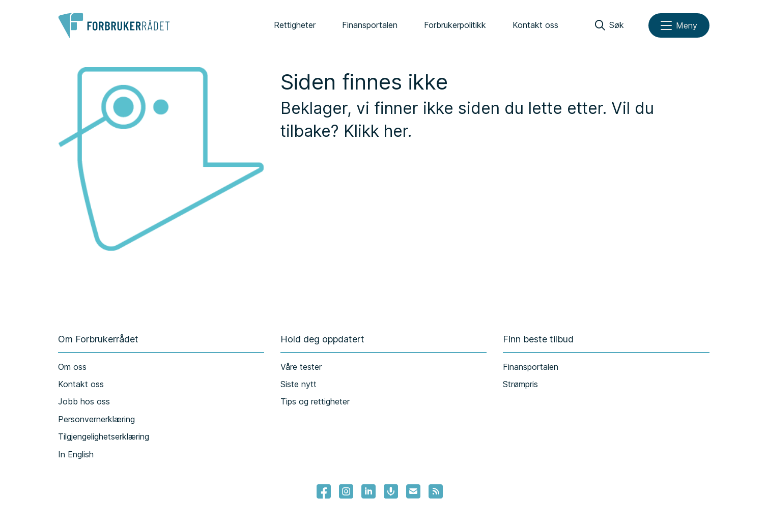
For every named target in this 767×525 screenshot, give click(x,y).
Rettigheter (295, 25)
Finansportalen (369, 25)
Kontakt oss (535, 25)
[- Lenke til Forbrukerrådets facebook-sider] (324, 491)
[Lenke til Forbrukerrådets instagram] (346, 491)
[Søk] (609, 25)
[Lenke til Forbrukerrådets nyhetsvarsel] (413, 491)
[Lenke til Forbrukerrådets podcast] (391, 491)
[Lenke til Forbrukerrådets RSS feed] (436, 491)
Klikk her (376, 131)
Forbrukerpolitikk (455, 25)
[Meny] (678, 25)
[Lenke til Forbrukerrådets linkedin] (368, 491)
